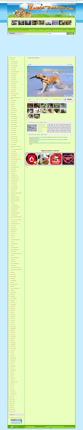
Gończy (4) (13, 233)
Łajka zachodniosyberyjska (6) (16, 217)
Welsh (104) (13, 91)
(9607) (12, 59)
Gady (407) (12, 405)
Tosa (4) (12, 237)
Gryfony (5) (13, 225)
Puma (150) (12, 318)
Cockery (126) (13, 87)
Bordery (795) (13, 67)
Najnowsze (48, 30)
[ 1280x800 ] (44, 139)
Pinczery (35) (13, 151)
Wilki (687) (12, 286)
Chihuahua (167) (14, 81)
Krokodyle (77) (13, 336)
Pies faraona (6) (14, 221)
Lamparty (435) (13, 292)
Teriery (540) (13, 69)
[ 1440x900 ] (49, 139)
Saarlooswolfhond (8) (15, 206)
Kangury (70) (12, 338)
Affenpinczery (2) (14, 243)
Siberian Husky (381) (15, 71)
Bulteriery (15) (13, 171)
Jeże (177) (12, 312)
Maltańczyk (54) (14, 116)
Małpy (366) (12, 296)
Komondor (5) (13, 227)
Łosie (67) (12, 340)
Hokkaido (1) (13, 265)
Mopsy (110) (13, 89)
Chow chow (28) (14, 161)
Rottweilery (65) (14, 110)
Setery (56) (13, 112)
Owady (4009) (12, 399)
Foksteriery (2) (14, 251)
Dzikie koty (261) (13, 298)
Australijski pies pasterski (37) (16, 147)
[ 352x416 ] (35, 142)
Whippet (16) (13, 169)
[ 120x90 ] (64, 142)
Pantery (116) (12, 326)
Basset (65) (13, 108)
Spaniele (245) (13, 73)
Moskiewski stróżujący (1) (16, 267)
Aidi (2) (12, 245)
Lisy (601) (12, 290)
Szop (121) (12, 324)
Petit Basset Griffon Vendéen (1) (16, 270)
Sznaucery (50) (14, 122)
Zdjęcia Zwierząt (33, 30)
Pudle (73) (13, 106)
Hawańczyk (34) (14, 153)
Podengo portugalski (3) (15, 239)
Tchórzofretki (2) (13, 393)
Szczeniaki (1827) (14, 61)
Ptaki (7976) (12, 397)
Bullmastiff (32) (14, 155)
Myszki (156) (12, 316)
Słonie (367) (12, 294)
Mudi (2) (12, 255)
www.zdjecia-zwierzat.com (40, 426)
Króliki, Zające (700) (14, 284)
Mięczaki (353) (12, 409)
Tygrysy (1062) (13, 276)
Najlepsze (40, 30)
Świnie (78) (12, 334)
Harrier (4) (13, 235)
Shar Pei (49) (13, 128)
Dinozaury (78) (12, 411)
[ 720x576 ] (41, 137)
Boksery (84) (13, 100)
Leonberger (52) (14, 118)
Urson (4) (12, 387)
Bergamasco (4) (14, 229)
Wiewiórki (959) (13, 280)
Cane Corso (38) (14, 142)
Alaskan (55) (13, 114)
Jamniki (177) (13, 79)
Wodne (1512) (12, 401)
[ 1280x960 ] (54, 137)
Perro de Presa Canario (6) (16, 219)
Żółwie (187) (12, 308)
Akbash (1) (13, 259)
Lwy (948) (12, 282)
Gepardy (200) (13, 304)
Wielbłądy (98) (13, 328)
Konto (72, 30)
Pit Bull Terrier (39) (14, 140)
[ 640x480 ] (37, 137)
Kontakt (69, 426)
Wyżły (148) (13, 85)
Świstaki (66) (12, 342)
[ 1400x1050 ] (64, 137)
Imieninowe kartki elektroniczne (16, 417)
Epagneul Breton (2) (15, 249)
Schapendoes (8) (14, 208)
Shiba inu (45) (13, 132)
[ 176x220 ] (47, 142)
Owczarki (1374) (14, 63)
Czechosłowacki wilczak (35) (16, 149)
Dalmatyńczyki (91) (14, 93)
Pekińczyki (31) (14, 157)
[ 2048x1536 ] (36, 138)
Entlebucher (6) (14, 214)
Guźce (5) (12, 385)
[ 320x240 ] (39, 142)
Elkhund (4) (13, 231)
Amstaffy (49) (13, 124)
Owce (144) (12, 322)
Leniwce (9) (12, 379)
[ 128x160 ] (56, 142)
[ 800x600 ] (45, 137)
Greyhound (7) (14, 210)
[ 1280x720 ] (40, 139)
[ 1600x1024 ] (54, 139)
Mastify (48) (13, 130)
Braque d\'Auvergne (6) (15, 212)
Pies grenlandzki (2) (15, 257)
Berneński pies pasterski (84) (15, 98)
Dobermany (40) (14, 136)
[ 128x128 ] (60, 142)
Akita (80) (13, 102)
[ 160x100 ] (51, 142)
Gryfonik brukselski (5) (15, 223)
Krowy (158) (12, 314)
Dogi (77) (13, 104)
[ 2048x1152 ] (36, 140)
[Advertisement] (41, 45)
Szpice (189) (13, 77)
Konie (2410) (12, 274)
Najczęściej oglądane (58, 30)
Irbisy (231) (12, 300)
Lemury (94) (12, 332)
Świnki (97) (12, 330)
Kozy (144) (12, 320)
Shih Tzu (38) (13, 144)
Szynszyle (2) (12, 391)
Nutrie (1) (12, 395)
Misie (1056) (12, 278)
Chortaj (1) (13, 261)
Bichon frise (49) (14, 126)
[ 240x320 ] (43, 142)
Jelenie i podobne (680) (14, 288)
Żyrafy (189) (12, 306)
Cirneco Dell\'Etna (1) (15, 263)
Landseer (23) (13, 163)
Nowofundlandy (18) (15, 167)
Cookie (65, 426)
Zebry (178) (12, 310)
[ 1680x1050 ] (59, 139)
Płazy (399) (12, 407)
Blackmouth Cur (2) (14, 247)
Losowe (67, 30)
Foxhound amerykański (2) (16, 253)
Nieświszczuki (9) (13, 381)
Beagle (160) (13, 83)
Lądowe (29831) (13, 57)
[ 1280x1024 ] (59, 137)
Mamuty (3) (12, 389)
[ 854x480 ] (36, 141)
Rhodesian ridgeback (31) (16, 159)
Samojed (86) (13, 95)
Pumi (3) (12, 241)
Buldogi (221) (13, 75)
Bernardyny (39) (14, 138)
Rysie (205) (12, 302)
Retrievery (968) (14, 65)
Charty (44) (13, 134)
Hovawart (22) (13, 165)
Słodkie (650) (12, 403)
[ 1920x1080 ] (64, 139)
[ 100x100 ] (68, 142)
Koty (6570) (12, 272)
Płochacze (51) (14, 120)
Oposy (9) (12, 383)
